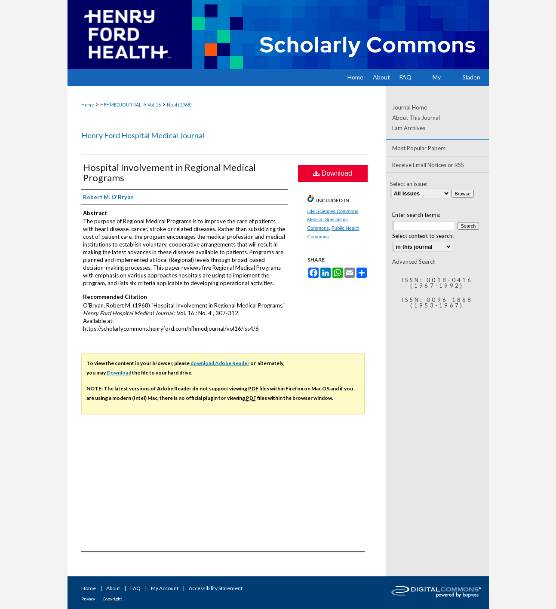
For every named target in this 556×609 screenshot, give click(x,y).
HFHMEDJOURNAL (120, 104)
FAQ (135, 588)
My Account (164, 588)
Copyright (112, 598)
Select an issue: (408, 183)
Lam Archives (408, 128)
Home (87, 104)
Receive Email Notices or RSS (428, 164)
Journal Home (409, 107)
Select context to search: (423, 235)
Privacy (88, 598)
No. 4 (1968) (179, 104)
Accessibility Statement (216, 588)
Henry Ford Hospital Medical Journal (142, 135)
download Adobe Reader (219, 363)
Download (332, 173)
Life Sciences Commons (333, 211)
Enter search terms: (416, 214)
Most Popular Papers (418, 148)
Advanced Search (414, 261)
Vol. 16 (154, 104)
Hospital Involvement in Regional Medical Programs (169, 172)
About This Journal (416, 117)
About (113, 588)
